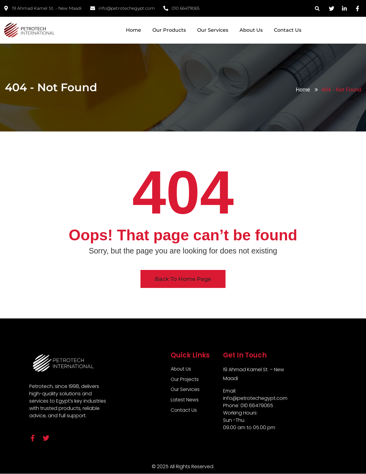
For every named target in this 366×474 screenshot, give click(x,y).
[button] (317, 8)
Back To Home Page (183, 279)
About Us (251, 30)
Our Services (212, 30)
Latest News (185, 400)
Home (133, 30)
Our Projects (185, 379)
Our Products (169, 30)
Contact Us (287, 30)
